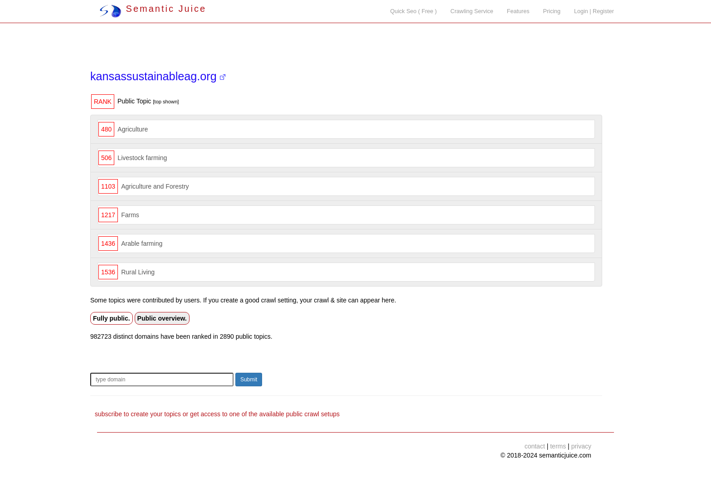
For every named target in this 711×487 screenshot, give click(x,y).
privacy (581, 446)
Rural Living (138, 272)
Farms (130, 215)
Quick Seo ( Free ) (413, 11)
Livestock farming (142, 157)
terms (558, 446)
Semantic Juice (152, 9)
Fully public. (111, 318)
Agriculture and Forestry (155, 186)
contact (535, 446)
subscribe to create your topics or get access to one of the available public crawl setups (217, 414)
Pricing (552, 11)
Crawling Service (471, 11)
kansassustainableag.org (157, 76)
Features (518, 11)
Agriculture (132, 129)
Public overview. (162, 318)
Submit (248, 379)
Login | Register (594, 11)
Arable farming (141, 243)
